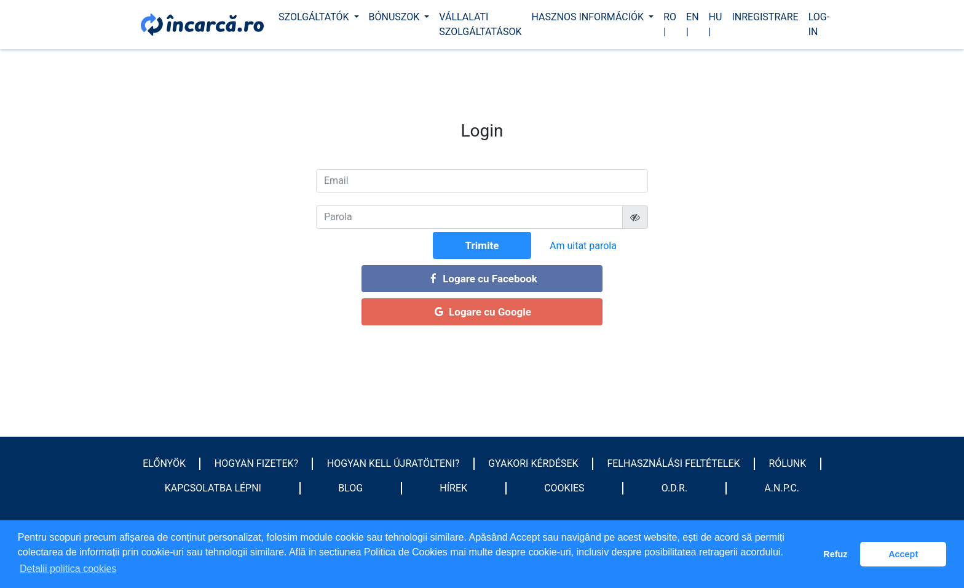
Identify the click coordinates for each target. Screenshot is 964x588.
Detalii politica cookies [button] (68, 568)
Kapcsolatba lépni (213, 488)
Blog (350, 488)
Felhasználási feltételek (673, 463)
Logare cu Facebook (482, 278)
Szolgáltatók (315, 17)
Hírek (453, 488)
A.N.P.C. (781, 488)
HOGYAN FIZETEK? (256, 463)
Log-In (818, 24)
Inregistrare (765, 17)
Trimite (482, 245)
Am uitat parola (583, 246)
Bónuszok (395, 17)
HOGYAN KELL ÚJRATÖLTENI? (393, 463)
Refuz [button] (835, 554)
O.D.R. (674, 488)
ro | (669, 24)
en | (692, 24)
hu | (715, 24)
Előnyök (164, 463)
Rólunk (787, 463)
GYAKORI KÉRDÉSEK (533, 463)
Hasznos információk (588, 17)
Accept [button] (903, 554)
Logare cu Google (482, 312)
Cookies (564, 488)
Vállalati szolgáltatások (480, 24)
